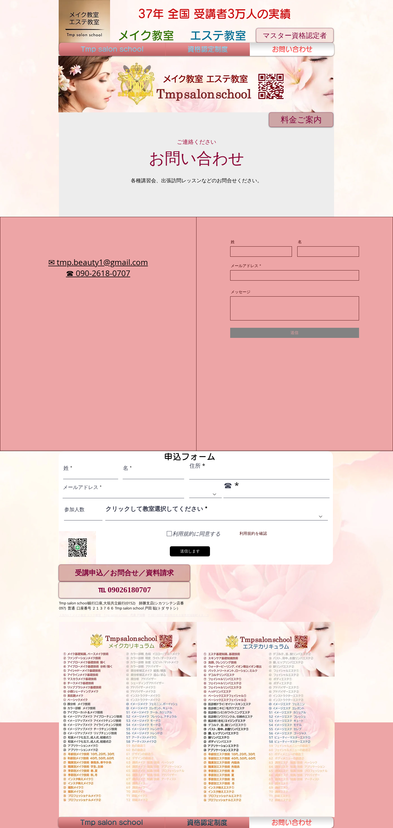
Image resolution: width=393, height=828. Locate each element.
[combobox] (216, 516)
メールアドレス (244, 266)
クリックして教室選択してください (154, 509)
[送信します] (190, 551)
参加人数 (74, 509)
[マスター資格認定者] (294, 35)
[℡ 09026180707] (124, 589)
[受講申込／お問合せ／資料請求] (124, 573)
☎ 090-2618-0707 (98, 273)
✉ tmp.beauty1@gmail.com (98, 262)
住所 (195, 465)
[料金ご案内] (301, 119)
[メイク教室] (146, 35)
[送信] (294, 333)
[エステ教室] (218, 35)
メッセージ (240, 292)
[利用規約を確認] (253, 533)
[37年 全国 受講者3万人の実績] (214, 13)
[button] (195, 84)
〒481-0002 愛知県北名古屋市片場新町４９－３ (178, 615)
